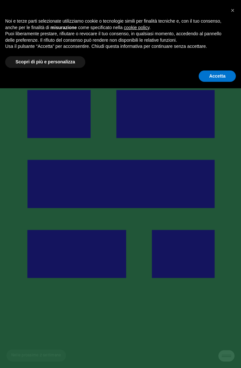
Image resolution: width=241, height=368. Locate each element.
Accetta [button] (217, 76)
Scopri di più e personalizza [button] (45, 61)
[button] (232, 10)
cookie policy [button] (136, 27)
